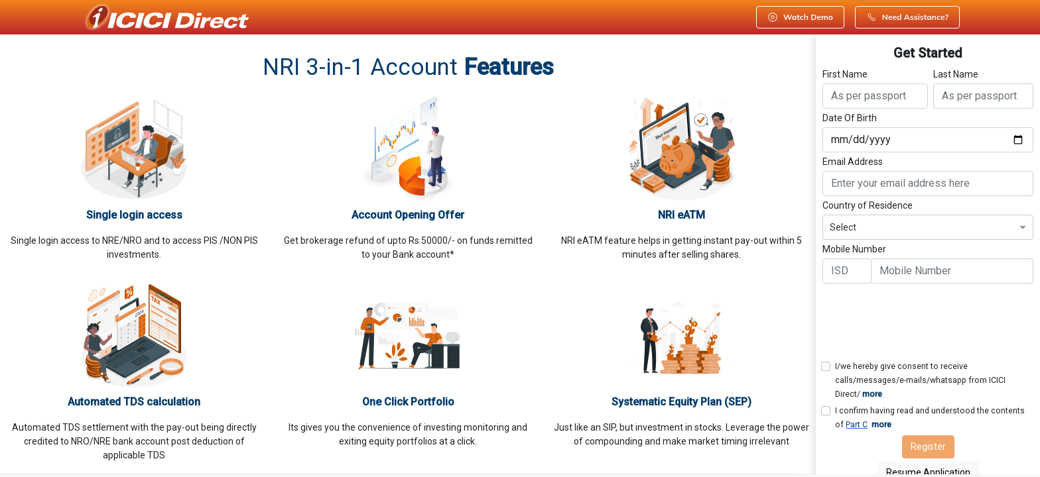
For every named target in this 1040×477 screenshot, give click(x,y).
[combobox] (928, 226)
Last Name (955, 74)
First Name (845, 74)
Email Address (852, 161)
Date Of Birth (849, 118)
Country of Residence (867, 205)
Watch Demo (800, 17)
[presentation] (923, 320)
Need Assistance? (907, 17)
